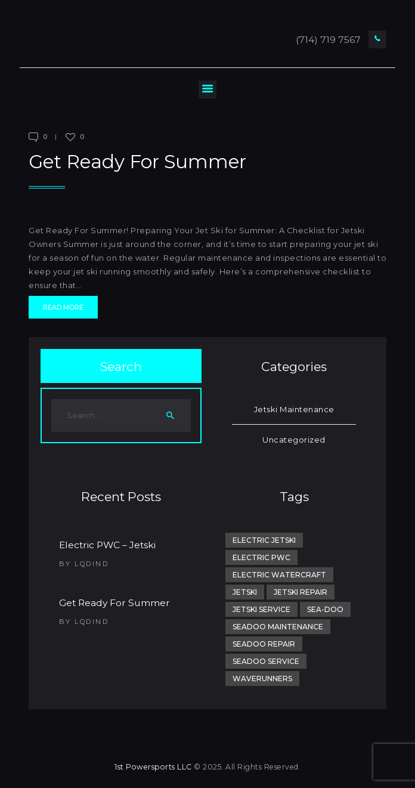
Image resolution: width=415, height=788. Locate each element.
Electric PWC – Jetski (107, 545)
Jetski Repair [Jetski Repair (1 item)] (300, 592)
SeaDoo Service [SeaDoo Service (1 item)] (266, 661)
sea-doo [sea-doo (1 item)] (325, 609)
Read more (63, 307)
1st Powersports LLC (153, 766)
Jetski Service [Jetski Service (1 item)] (261, 609)
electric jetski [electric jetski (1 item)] (264, 540)
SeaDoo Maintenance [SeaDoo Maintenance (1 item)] (278, 626)
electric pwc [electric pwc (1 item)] (261, 557)
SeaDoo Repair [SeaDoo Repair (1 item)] (264, 643)
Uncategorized (294, 439)
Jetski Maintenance (294, 409)
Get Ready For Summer (137, 161)
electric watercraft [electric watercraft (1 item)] (279, 574)
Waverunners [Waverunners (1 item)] (262, 678)
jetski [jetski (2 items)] (245, 592)
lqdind (92, 564)
